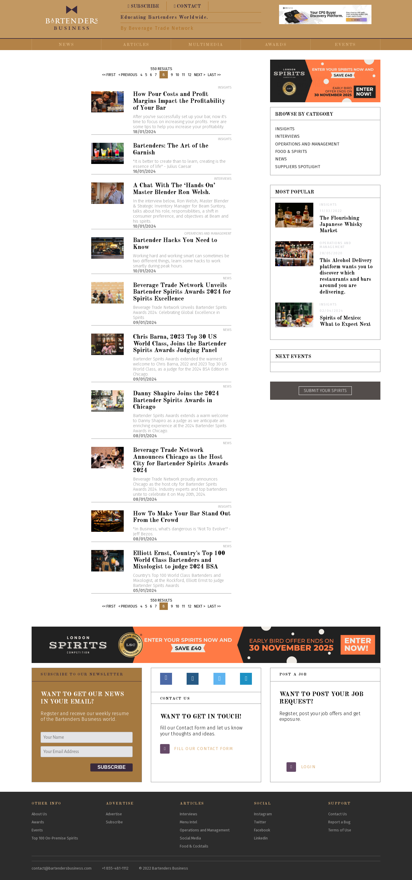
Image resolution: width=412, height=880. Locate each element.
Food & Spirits (291, 151)
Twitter (260, 822)
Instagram (263, 814)
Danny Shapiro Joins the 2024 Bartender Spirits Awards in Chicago (176, 400)
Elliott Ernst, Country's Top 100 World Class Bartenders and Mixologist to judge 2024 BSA (179, 560)
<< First (109, 74)
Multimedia (205, 45)
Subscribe (114, 822)
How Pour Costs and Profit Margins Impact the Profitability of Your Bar (179, 101)
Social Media (190, 838)
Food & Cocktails (194, 846)
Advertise (114, 814)
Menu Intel (188, 822)
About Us (39, 814)
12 (189, 74)
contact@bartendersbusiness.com (62, 868)
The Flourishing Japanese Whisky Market (341, 224)
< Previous (127, 74)
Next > (199, 74)
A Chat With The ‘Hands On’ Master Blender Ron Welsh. (174, 189)
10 (177, 74)
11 (183, 74)
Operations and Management (307, 144)
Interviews (287, 136)
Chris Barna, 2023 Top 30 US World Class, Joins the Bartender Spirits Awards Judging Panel (179, 344)
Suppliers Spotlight (297, 166)
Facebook (262, 830)
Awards (276, 45)
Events (345, 45)
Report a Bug (339, 822)
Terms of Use (339, 830)
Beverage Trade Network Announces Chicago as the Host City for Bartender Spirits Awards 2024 (180, 460)
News (66, 45)
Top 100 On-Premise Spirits (55, 838)
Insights (285, 128)
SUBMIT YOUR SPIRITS (325, 390)
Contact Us (337, 814)
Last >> (214, 74)
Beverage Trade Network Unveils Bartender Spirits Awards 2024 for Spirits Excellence (182, 292)
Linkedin (261, 838)
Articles (136, 45)
